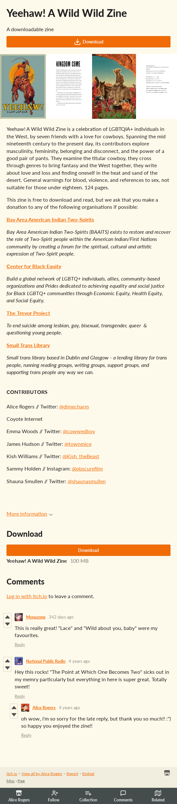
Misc (11, 780)
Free (21, 780)
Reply (20, 644)
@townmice (77, 444)
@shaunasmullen (87, 481)
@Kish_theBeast (80, 456)
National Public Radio (45, 661)
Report (72, 773)
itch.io (12, 773)
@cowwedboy (79, 431)
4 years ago (79, 661)
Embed (88, 773)
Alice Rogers (44, 707)
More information (30, 513)
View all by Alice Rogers (41, 773)
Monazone (36, 617)
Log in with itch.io (27, 596)
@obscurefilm (87, 468)
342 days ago (61, 617)
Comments (123, 796)
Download (88, 41)
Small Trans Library (28, 345)
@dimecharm (74, 406)
